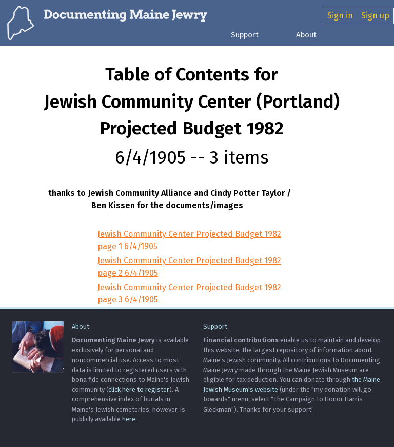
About (306, 34)
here (128, 419)
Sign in (340, 16)
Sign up (375, 16)
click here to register (138, 389)
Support (245, 34)
